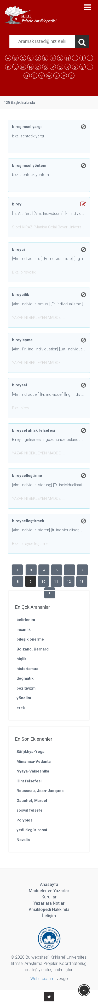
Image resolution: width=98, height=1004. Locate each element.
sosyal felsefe (29, 810)
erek (20, 707)
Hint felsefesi (29, 781)
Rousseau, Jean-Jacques (40, 790)
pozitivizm (26, 688)
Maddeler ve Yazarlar (49, 890)
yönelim (23, 698)
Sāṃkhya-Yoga (30, 751)
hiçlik (21, 658)
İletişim (49, 915)
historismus (27, 668)
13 (82, 581)
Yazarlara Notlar (49, 903)
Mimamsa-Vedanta (33, 761)
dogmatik (24, 678)
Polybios (24, 820)
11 (56, 581)
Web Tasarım (42, 978)
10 (43, 581)
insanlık (23, 629)
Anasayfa (49, 884)
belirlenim (25, 619)
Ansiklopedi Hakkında (49, 909)
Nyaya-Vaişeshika (32, 771)
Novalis (23, 839)
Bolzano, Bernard (32, 649)
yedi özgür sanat (31, 829)
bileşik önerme (30, 639)
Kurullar (49, 897)
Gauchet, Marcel (31, 800)
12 (69, 581)
